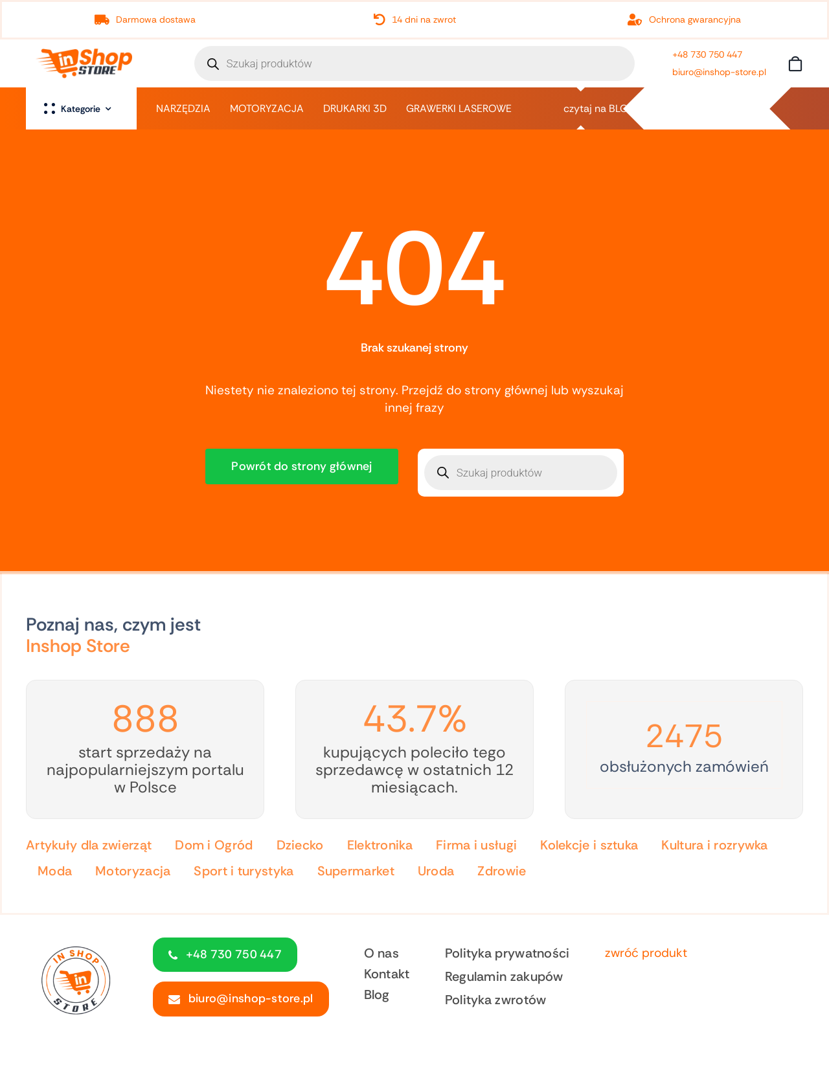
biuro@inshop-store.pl (719, 72)
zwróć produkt (646, 953)
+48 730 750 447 (707, 54)
